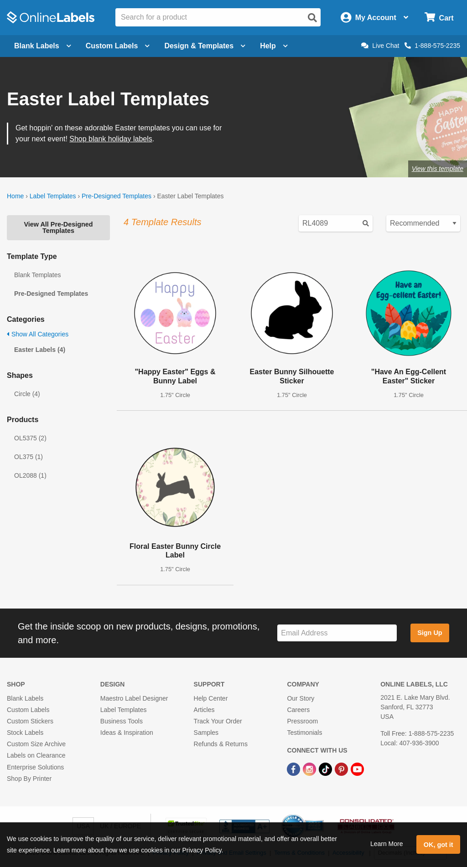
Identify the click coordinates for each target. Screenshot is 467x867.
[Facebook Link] (294, 768)
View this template (437, 168)
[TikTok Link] (326, 768)
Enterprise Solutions (35, 767)
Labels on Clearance (36, 755)
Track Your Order (218, 721)
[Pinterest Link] (342, 768)
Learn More (386, 843)
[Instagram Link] (310, 768)
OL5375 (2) (30, 438)
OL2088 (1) (30, 475)
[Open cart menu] (439, 17)
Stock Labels (25, 732)
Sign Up (429, 632)
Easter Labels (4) (39, 349)
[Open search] (312, 18)
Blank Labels (25, 698)
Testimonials (304, 732)
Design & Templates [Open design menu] (204, 46)
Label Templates (53, 196)
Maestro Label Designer (134, 698)
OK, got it (438, 844)
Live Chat (380, 45)
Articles (204, 709)
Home (15, 196)
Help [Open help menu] (274, 46)
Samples (206, 732)
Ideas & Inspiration (126, 732)
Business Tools (121, 721)
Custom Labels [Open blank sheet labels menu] (118, 46)
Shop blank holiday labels (110, 139)
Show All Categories (37, 334)
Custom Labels (28, 709)
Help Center (211, 698)
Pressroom (302, 721)
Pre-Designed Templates (116, 196)
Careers (298, 709)
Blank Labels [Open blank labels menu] (42, 46)
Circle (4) (27, 393)
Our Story (300, 698)
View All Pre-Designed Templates (58, 227)
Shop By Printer (29, 778)
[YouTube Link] (357, 768)
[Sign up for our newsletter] (337, 632)
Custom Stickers (30, 721)
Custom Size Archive (36, 744)
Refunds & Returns (221, 744)
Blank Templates (37, 275)
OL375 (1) (28, 456)
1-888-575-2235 (432, 45)
